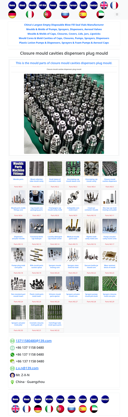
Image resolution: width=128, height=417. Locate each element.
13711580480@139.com (34, 341)
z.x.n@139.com (27, 368)
